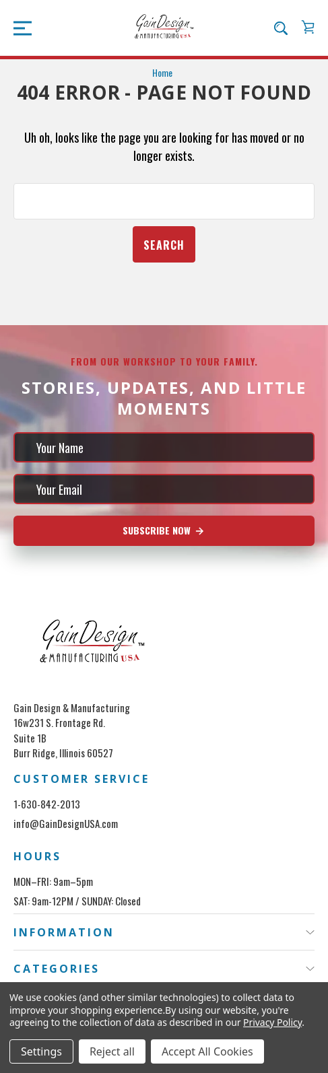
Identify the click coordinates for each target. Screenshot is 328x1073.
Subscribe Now (164, 530)
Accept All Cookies (207, 1051)
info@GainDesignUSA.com (65, 823)
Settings (41, 1051)
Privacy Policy (272, 1022)
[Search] (281, 27)
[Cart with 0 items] (308, 27)
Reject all (112, 1051)
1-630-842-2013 (46, 803)
